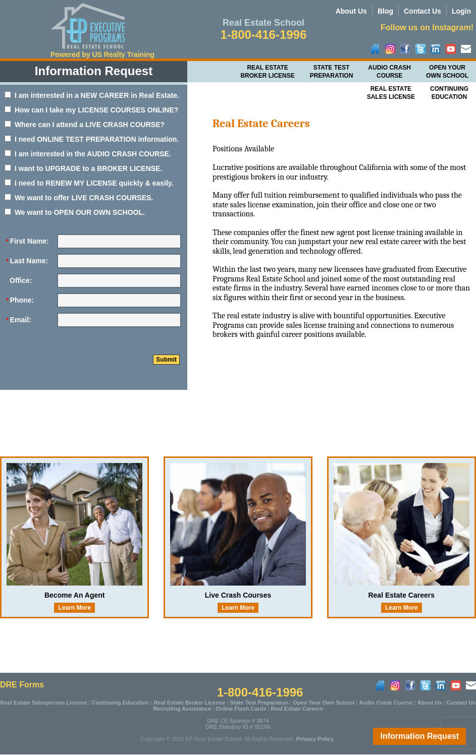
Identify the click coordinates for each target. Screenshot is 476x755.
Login (461, 11)
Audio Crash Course (389, 71)
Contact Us (422, 11)
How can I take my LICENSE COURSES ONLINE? (91, 110)
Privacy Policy (315, 739)
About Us (351, 11)
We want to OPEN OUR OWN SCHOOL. (75, 212)
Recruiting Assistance (182, 709)
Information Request (419, 736)
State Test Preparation (331, 71)
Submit (166, 359)
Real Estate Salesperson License (44, 703)
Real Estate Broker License (267, 71)
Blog (385, 11)
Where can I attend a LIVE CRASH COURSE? (85, 125)
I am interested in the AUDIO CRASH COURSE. (88, 154)
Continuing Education (120, 703)
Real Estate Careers (297, 709)
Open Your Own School (447, 71)
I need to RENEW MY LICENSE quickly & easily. (89, 183)
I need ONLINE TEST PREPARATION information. (92, 139)
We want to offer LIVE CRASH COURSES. (79, 198)
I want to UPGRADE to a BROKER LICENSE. (83, 168)
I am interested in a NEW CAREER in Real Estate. (92, 95)
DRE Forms (22, 684)
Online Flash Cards (241, 709)
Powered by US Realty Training (102, 54)
